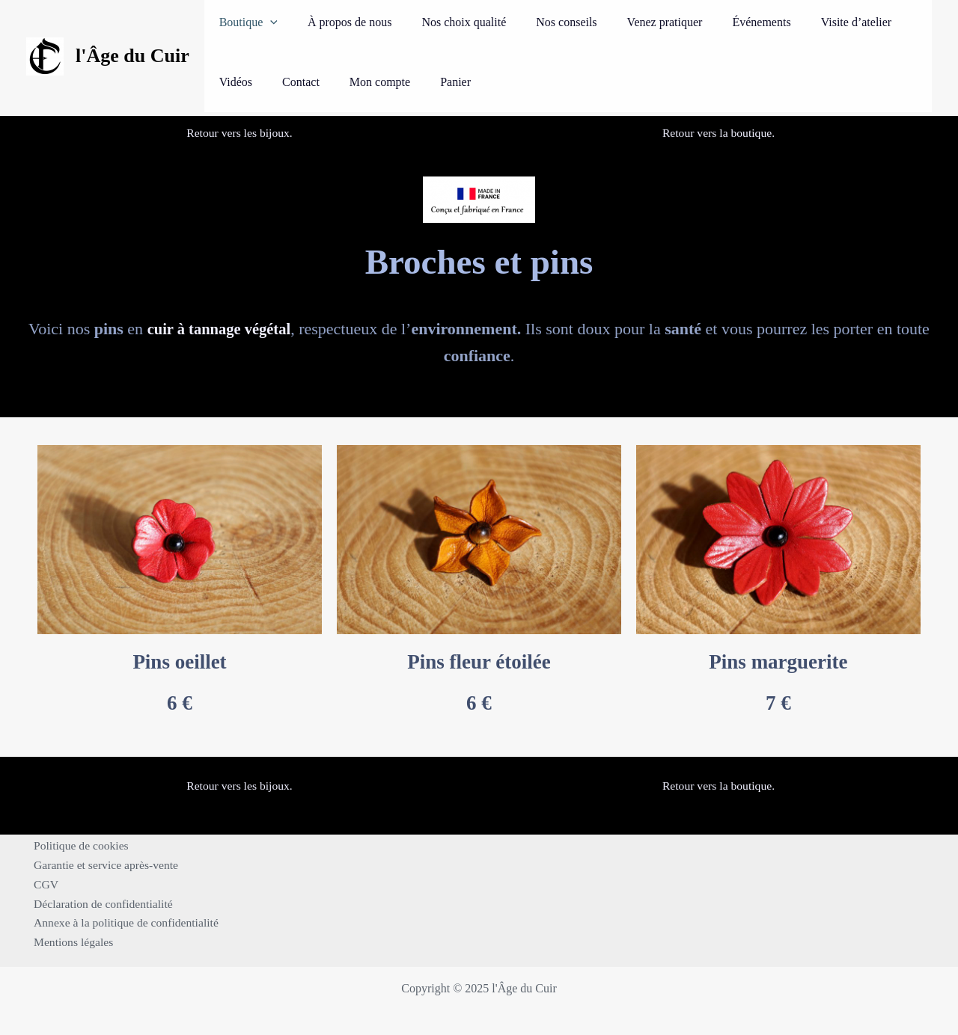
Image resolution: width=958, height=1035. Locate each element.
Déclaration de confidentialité (101, 902)
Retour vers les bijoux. (240, 132)
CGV (42, 882)
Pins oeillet (179, 662)
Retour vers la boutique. (718, 132)
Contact (234, 82)
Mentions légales (71, 942)
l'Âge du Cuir (132, 56)
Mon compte (305, 82)
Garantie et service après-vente (104, 862)
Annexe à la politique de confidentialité (124, 921)
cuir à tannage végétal (219, 328)
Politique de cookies (78, 843)
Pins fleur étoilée (478, 662)
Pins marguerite (778, 662)
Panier (374, 82)
